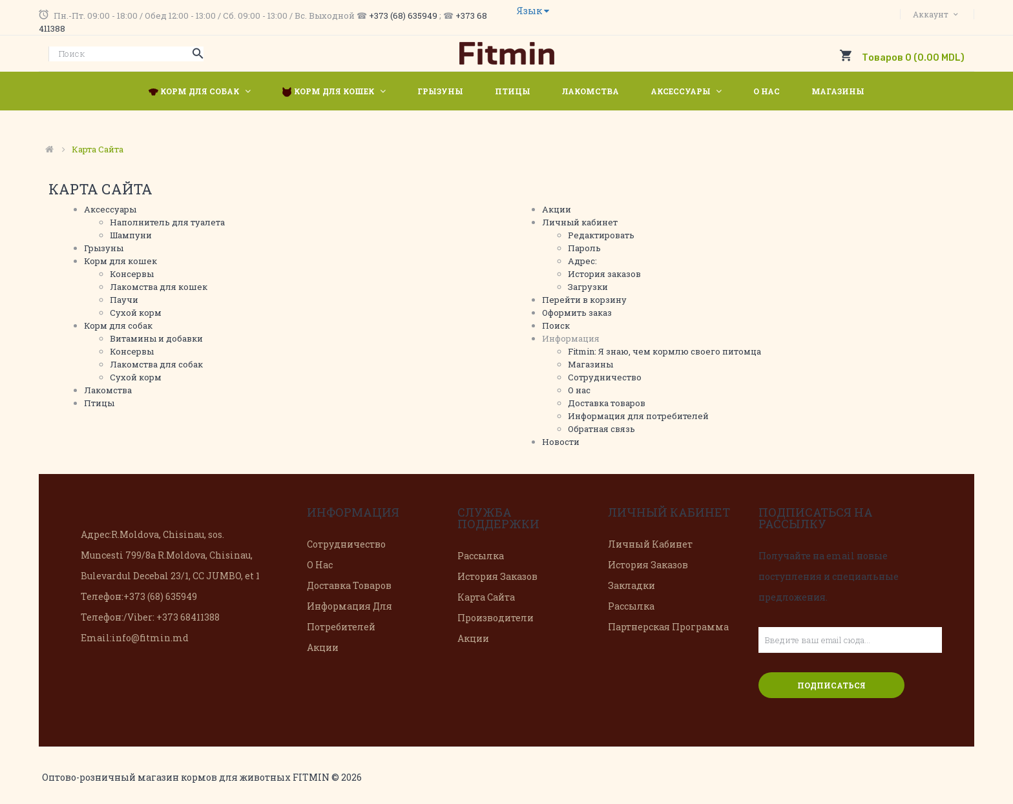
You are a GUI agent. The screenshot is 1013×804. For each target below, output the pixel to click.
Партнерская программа (668, 627)
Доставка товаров (606, 403)
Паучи (124, 299)
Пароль (584, 248)
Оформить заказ (577, 312)
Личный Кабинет (650, 544)
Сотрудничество (605, 377)
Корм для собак (118, 325)
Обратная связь (601, 429)
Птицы (99, 403)
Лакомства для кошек (158, 287)
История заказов (604, 274)
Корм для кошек (120, 261)
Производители (495, 618)
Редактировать (601, 235)
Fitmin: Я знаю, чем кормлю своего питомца (664, 351)
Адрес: (582, 261)
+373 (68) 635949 (403, 15)
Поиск (556, 325)
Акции (556, 209)
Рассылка (480, 556)
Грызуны (103, 248)
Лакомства (108, 390)
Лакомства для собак (156, 364)
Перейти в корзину (584, 299)
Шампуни (131, 235)
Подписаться (831, 685)
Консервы (132, 274)
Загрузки (588, 287)
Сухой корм (136, 312)
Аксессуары (110, 209)
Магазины (590, 364)
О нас (579, 390)
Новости (561, 442)
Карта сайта (97, 149)
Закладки (631, 585)
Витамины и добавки (156, 338)
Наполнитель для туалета (167, 222)
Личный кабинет (580, 222)
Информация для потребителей (638, 416)
